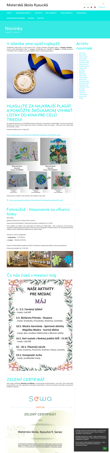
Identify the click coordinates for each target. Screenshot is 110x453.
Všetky (81, 98)
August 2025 (83, 68)
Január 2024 (82, 96)
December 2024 (84, 81)
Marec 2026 (82, 55)
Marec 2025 (82, 76)
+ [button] (85, 7)
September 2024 (84, 87)
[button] (95, 7)
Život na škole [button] (67, 13)
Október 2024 (83, 85)
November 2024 (84, 83)
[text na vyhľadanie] (94, 4)
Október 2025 (83, 64)
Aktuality (8, 32)
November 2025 (84, 62)
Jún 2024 (81, 89)
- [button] (88, 7)
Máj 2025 (82, 72)
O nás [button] (10, 13)
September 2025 (84, 66)
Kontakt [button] (40, 18)
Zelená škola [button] (81, 13)
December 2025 (84, 61)
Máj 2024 (82, 91)
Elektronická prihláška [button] (16, 18)
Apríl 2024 (82, 92)
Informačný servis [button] (24, 13)
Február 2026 (83, 57)
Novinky (17, 32)
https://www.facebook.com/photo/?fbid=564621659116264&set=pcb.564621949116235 (33, 135)
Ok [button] (105, 448)
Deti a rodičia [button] (51, 13)
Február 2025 (83, 77)
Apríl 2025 (82, 74)
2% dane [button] (31, 18)
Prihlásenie (101, 7)
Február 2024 (83, 94)
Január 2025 (82, 79)
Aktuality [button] (38, 13)
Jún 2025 (81, 70)
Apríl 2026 (82, 53)
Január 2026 (82, 59)
